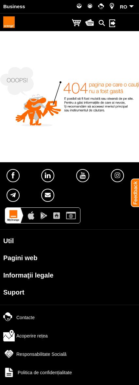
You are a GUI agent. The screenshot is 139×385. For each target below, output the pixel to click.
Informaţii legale (28, 275)
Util (8, 240)
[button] (132, 192)
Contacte (19, 317)
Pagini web (20, 257)
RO (124, 7)
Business (14, 6)
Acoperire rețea (25, 335)
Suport (13, 292)
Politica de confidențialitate (37, 372)
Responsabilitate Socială (34, 354)
